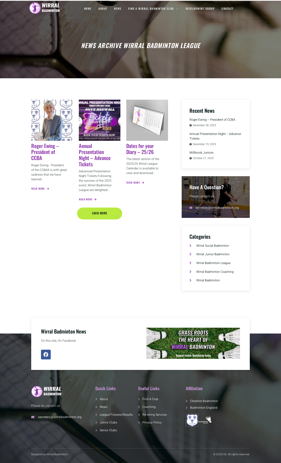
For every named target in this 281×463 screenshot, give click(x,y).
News (117, 8)
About (102, 8)
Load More (99, 213)
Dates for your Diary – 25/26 (140, 149)
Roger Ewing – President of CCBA (45, 152)
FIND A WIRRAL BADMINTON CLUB (153, 8)
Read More (40, 188)
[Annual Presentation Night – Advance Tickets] (100, 120)
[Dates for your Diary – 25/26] (147, 120)
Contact (228, 8)
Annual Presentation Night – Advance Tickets (95, 155)
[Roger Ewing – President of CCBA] (52, 120)
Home (87, 8)
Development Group (200, 8)
